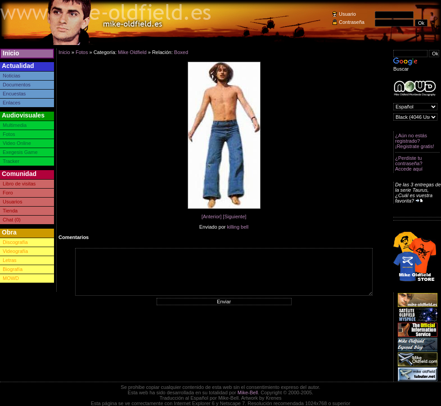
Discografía (15, 242)
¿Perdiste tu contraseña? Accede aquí (409, 163)
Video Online (17, 143)
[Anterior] (212, 216)
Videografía (15, 251)
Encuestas (14, 93)
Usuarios (12, 201)
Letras (10, 260)
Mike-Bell (248, 392)
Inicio (11, 53)
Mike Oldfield (132, 52)
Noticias (11, 75)
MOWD (11, 278)
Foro (8, 192)
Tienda (10, 210)
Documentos (17, 84)
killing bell (238, 227)
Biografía (12, 269)
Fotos (9, 134)
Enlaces (11, 102)
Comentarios (73, 237)
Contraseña (351, 22)
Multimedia (15, 125)
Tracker (11, 161)
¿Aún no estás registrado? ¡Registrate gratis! (414, 141)
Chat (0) (12, 219)
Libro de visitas (19, 183)
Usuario (347, 14)
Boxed (181, 52)
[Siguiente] (234, 216)
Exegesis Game (20, 152)
